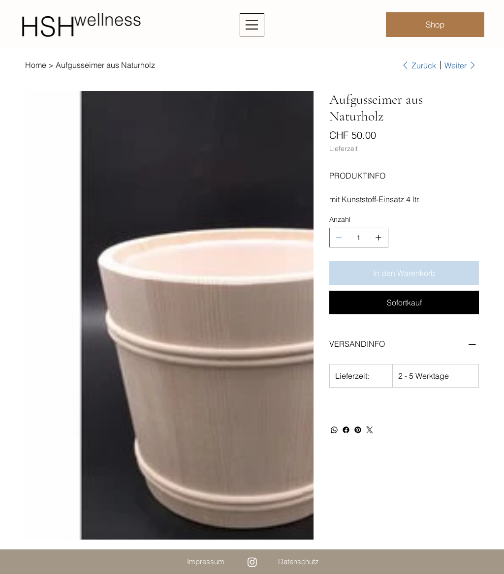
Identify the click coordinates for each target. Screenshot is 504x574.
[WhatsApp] (334, 430)
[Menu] (252, 24)
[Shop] (435, 24)
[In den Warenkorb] (404, 273)
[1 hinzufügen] (378, 237)
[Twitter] (370, 430)
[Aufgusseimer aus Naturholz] (105, 65)
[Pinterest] (358, 430)
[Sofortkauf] (404, 302)
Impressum (205, 561)
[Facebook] (346, 430)
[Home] (35, 65)
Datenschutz (298, 561)
